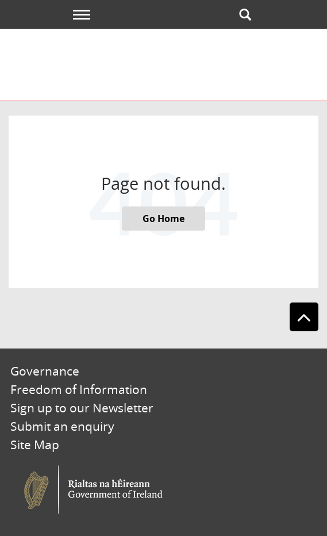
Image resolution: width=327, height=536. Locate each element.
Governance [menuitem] (44, 371)
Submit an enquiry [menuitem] (62, 426)
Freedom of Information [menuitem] (78, 389)
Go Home (163, 218)
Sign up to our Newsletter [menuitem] (81, 408)
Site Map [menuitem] (34, 445)
